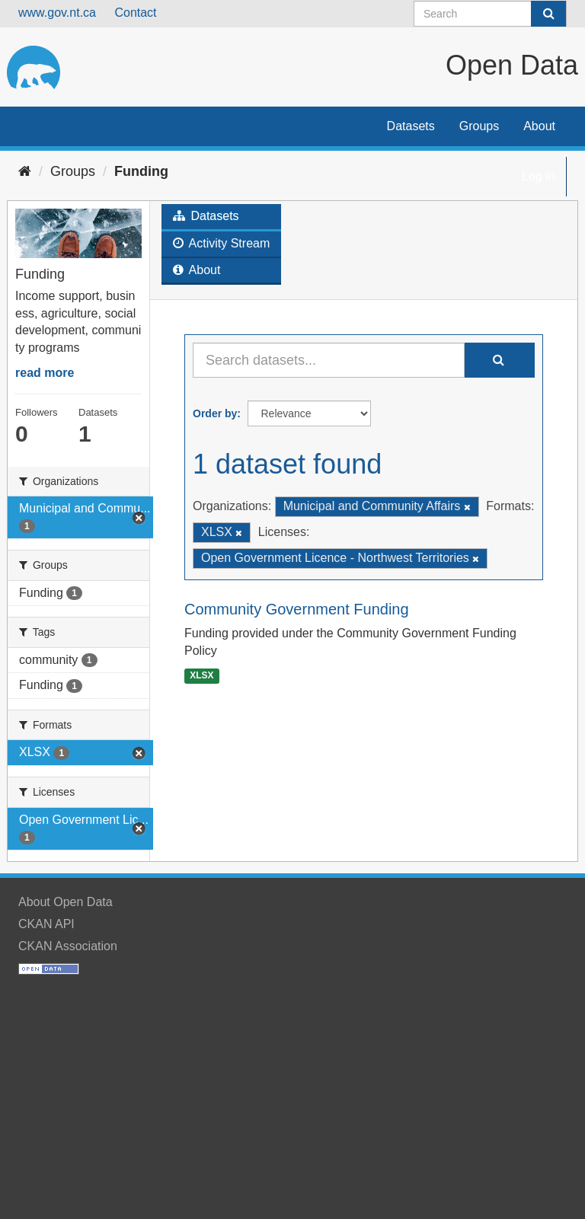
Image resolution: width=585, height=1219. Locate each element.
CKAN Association (67, 946)
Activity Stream (221, 243)
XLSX (201, 675)
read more (44, 372)
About (539, 126)
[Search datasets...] (329, 360)
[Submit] (548, 14)
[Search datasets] (490, 14)
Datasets (411, 126)
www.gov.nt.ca (57, 12)
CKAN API (46, 923)
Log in (538, 176)
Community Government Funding (296, 609)
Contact (135, 12)
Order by (215, 413)
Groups (479, 126)
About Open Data (65, 901)
